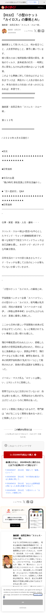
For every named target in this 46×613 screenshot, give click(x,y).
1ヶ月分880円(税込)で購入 (23, 455)
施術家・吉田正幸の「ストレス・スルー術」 (21, 25)
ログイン (41, 7)
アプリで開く (32, 2)
